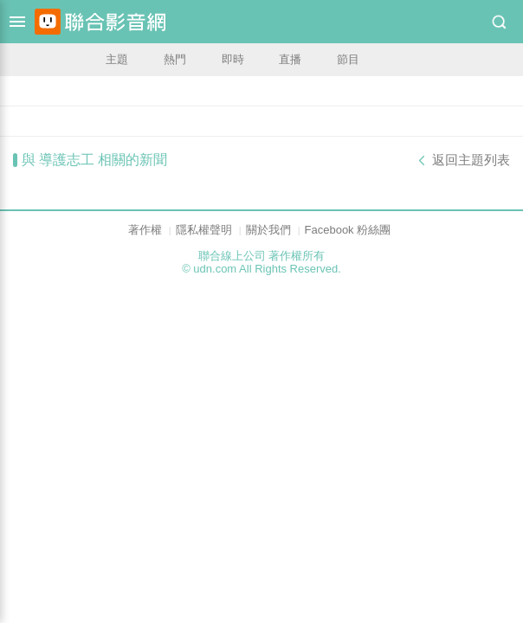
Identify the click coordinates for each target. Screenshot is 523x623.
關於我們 (268, 229)
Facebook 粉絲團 (348, 229)
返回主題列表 (471, 160)
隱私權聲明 (204, 229)
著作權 (145, 229)
